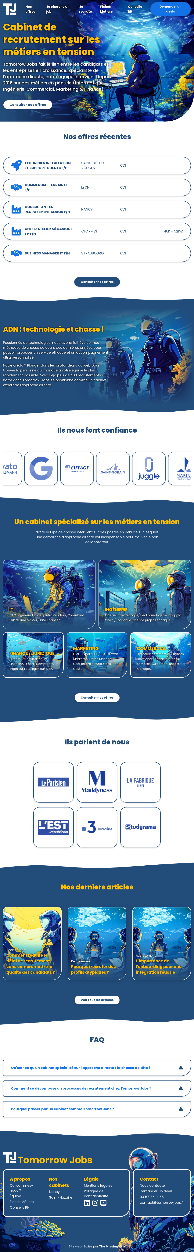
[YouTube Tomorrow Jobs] (103, 1202)
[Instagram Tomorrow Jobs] (95, 1202)
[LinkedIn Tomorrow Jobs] (87, 1202)
